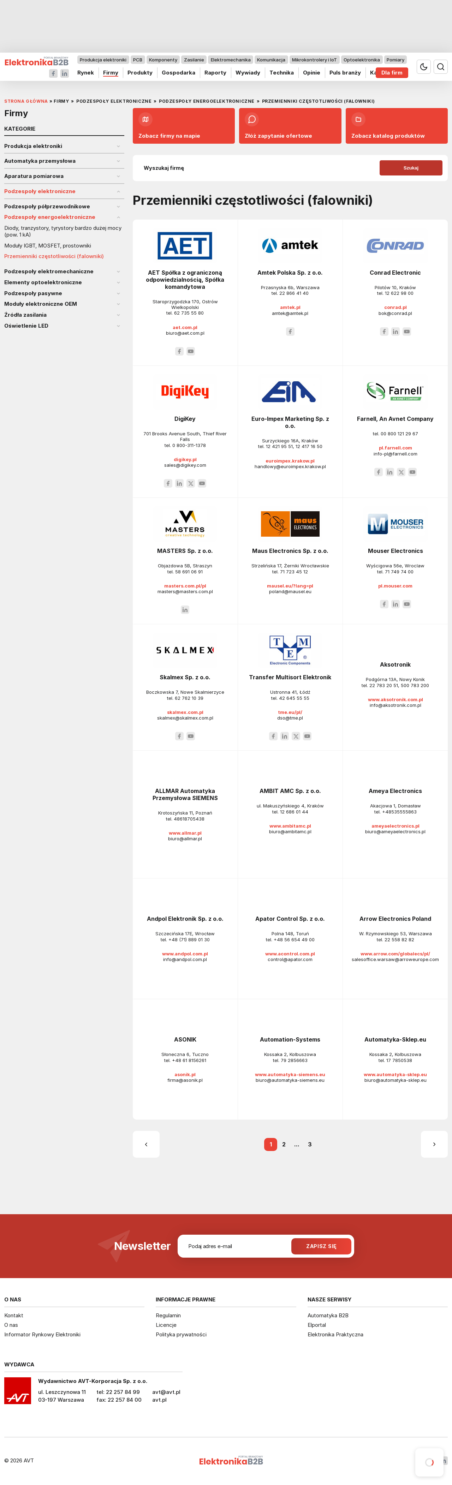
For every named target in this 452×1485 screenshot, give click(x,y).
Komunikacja (271, 59)
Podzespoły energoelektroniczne (49, 217)
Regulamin (168, 1315)
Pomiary (395, 59)
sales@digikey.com (185, 465)
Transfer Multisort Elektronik (290, 677)
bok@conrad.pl (395, 313)
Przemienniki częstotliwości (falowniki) (54, 256)
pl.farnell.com (395, 448)
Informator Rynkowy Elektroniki (42, 1334)
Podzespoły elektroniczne (40, 191)
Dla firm (392, 72)
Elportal (317, 1325)
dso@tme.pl (290, 718)
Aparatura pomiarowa (34, 176)
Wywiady (248, 72)
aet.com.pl (185, 327)
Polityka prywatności (181, 1334)
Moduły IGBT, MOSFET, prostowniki (47, 246)
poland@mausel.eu (290, 591)
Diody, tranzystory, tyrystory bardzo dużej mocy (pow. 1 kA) (62, 231)
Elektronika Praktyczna (335, 1334)
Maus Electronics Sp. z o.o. (290, 550)
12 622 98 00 (399, 293)
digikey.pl (185, 459)
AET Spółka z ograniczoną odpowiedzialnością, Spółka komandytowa (185, 279)
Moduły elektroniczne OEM (40, 304)
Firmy (110, 72)
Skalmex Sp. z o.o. (185, 677)
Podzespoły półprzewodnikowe (47, 206)
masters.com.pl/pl (185, 586)
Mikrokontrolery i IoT (314, 59)
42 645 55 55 (294, 698)
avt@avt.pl (166, 1392)
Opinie (311, 72)
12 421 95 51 (279, 446)
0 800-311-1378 (189, 445)
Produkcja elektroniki (103, 59)
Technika (281, 72)
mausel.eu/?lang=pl (290, 586)
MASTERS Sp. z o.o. (185, 550)
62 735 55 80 (189, 313)
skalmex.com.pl (185, 712)
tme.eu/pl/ (290, 712)
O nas (11, 1325)
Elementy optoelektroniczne (43, 282)
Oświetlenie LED (26, 326)
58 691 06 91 (189, 571)
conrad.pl (395, 307)
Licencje (166, 1325)
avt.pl (159, 1399)
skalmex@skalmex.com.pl (185, 718)
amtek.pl (290, 307)
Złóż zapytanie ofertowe (278, 125)
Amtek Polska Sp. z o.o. (290, 272)
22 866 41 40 (294, 293)
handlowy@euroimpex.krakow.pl (290, 466)
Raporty (215, 72)
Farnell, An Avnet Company (395, 418)
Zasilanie (194, 59)
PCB (137, 59)
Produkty (140, 72)
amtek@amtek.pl (290, 313)
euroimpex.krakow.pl (290, 461)
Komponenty (163, 59)
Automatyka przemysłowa (40, 161)
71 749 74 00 (399, 571)
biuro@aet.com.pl (185, 333)
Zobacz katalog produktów (388, 125)
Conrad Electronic (395, 272)
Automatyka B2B (328, 1315)
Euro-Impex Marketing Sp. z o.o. (290, 422)
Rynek (85, 72)
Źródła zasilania (25, 315)
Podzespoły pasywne (33, 293)
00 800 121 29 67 (399, 433)
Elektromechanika (231, 59)
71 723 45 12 (294, 571)
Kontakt (13, 1315)
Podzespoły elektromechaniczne (49, 271)
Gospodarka (178, 72)
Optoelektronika (362, 59)
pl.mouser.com (395, 586)
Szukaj (411, 168)
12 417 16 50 (309, 446)
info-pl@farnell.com (395, 454)
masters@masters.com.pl (185, 591)
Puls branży (345, 72)
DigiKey (185, 418)
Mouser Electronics (395, 550)
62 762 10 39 (189, 698)
